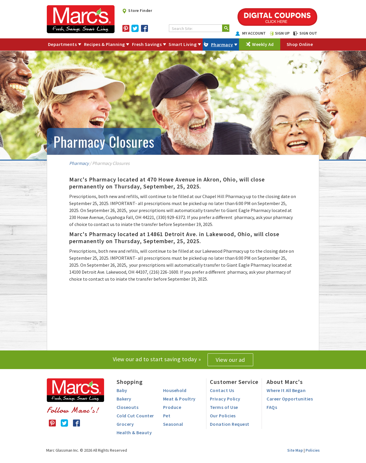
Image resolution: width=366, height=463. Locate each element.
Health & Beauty (134, 432)
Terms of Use (224, 407)
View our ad (230, 359)
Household (175, 390)
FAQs (272, 407)
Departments (62, 44)
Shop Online (300, 44)
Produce (172, 407)
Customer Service (234, 381)
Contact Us (222, 390)
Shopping (130, 381)
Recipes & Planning (104, 44)
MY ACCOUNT (250, 33)
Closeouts (128, 407)
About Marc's (285, 381)
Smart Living (183, 44)
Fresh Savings (147, 44)
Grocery (125, 424)
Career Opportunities (290, 399)
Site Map (295, 450)
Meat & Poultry (179, 399)
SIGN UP (279, 33)
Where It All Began (286, 390)
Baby (122, 390)
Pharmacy (222, 44)
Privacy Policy (225, 399)
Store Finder (137, 10)
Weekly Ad (263, 44)
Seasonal (173, 424)
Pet (167, 416)
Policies (313, 450)
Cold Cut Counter (135, 416)
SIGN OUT (305, 33)
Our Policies (223, 416)
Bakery (124, 399)
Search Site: (182, 28)
